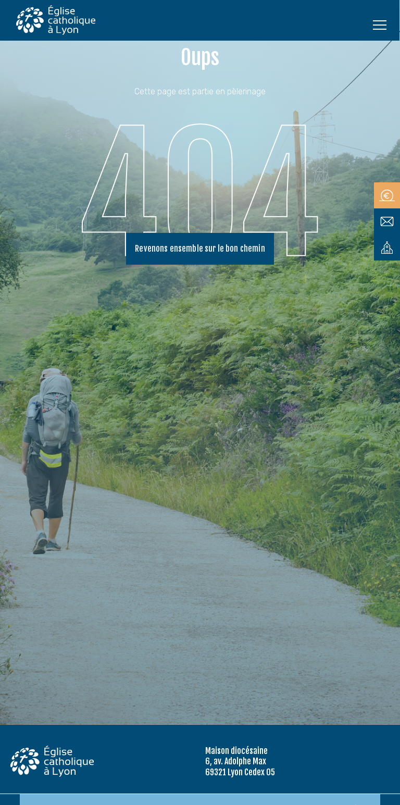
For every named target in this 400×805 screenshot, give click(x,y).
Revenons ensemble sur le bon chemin (200, 249)
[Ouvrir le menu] (379, 24)
